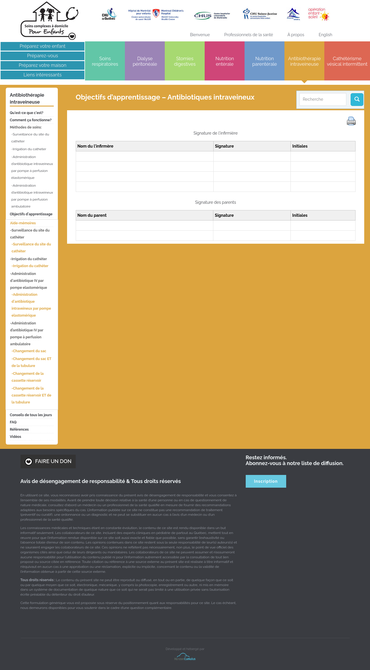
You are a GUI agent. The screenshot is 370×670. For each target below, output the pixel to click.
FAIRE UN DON (48, 461)
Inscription (266, 481)
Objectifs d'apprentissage (31, 214)
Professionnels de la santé (248, 34)
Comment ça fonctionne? (30, 120)
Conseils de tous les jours (31, 415)
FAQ (13, 422)
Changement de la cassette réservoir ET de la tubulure (31, 395)
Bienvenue (200, 34)
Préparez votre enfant (43, 46)
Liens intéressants (42, 75)
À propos (295, 34)
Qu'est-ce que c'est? (26, 113)
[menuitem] (325, 35)
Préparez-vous (42, 55)
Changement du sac (29, 351)
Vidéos (15, 437)
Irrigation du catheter (29, 149)
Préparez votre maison (42, 65)
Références (19, 429)
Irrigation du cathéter (30, 266)
